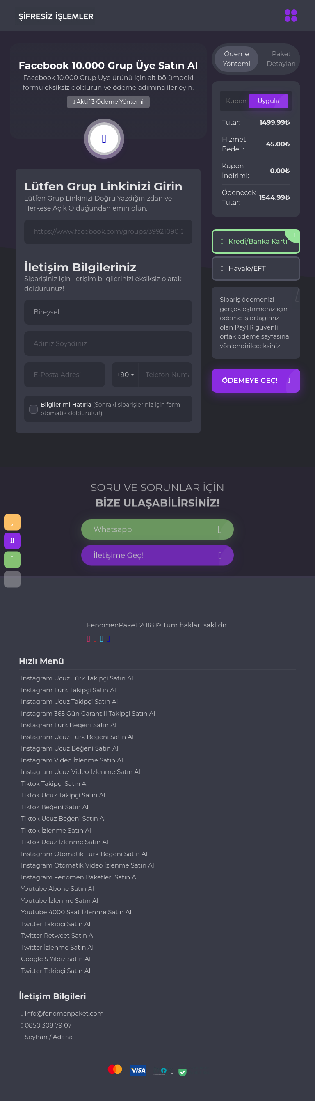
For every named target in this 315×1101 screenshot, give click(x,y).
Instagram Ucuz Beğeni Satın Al (70, 748)
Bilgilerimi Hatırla (110, 409)
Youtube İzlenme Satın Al (59, 900)
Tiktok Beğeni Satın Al (55, 807)
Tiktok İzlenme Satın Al (56, 830)
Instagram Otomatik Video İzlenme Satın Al (87, 865)
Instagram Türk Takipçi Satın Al (68, 690)
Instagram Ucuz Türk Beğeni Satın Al (77, 737)
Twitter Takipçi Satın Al (55, 924)
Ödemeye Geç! (256, 380)
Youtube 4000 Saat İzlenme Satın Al (76, 912)
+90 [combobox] (125, 375)
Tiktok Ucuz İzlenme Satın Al (64, 842)
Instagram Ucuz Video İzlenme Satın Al (80, 772)
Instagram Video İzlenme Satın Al (72, 760)
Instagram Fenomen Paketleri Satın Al (79, 877)
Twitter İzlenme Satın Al (57, 947)
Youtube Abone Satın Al (57, 889)
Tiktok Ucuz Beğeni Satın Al (63, 818)
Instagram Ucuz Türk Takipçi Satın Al (77, 678)
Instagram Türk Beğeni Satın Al (68, 725)
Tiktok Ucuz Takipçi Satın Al (63, 795)
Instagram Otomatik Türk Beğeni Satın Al (84, 854)
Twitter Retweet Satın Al (58, 935)
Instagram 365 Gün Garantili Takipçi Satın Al (88, 713)
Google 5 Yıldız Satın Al (56, 959)
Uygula (268, 101)
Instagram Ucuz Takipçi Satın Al (69, 701)
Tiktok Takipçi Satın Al (54, 783)
